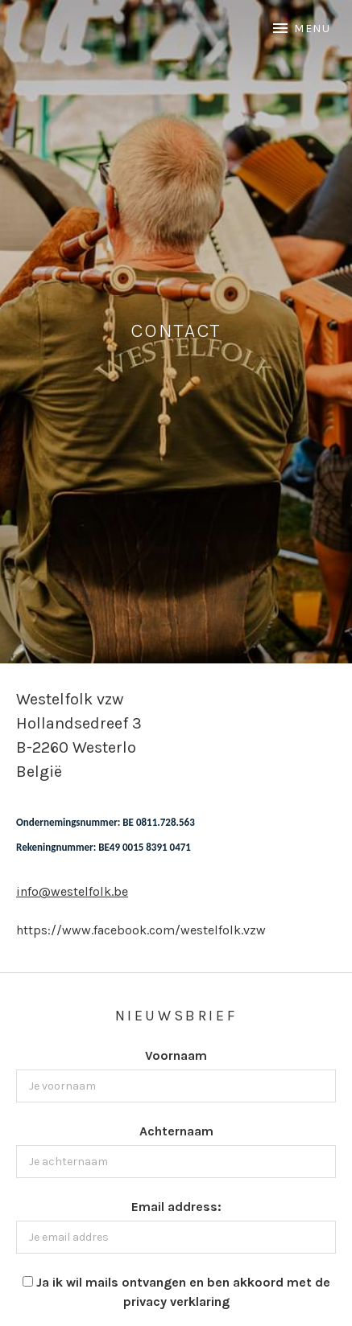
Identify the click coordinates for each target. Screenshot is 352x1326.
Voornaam (176, 1055)
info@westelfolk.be (72, 891)
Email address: (176, 1206)
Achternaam (176, 1131)
